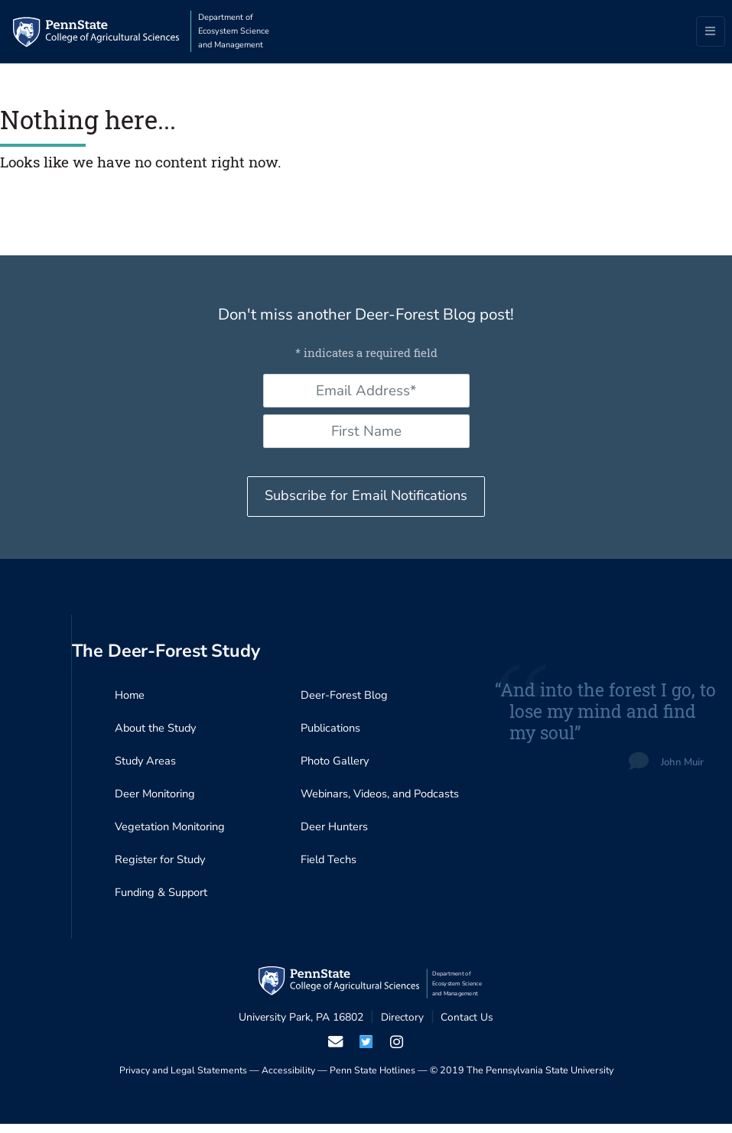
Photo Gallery (335, 766)
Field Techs (329, 867)
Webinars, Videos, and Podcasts (382, 800)
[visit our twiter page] (366, 1051)
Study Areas (146, 766)
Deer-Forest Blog (345, 699)
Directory (402, 1026)
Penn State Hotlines (373, 1079)
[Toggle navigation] (710, 32)
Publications (331, 733)
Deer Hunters (335, 834)
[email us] (334, 1051)
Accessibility (288, 1079)
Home (130, 699)
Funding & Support (162, 901)
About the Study (156, 733)
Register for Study (161, 867)
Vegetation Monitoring (170, 834)
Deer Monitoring (155, 800)
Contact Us (467, 1026)
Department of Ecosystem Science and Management (241, 31)
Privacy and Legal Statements (183, 1079)
